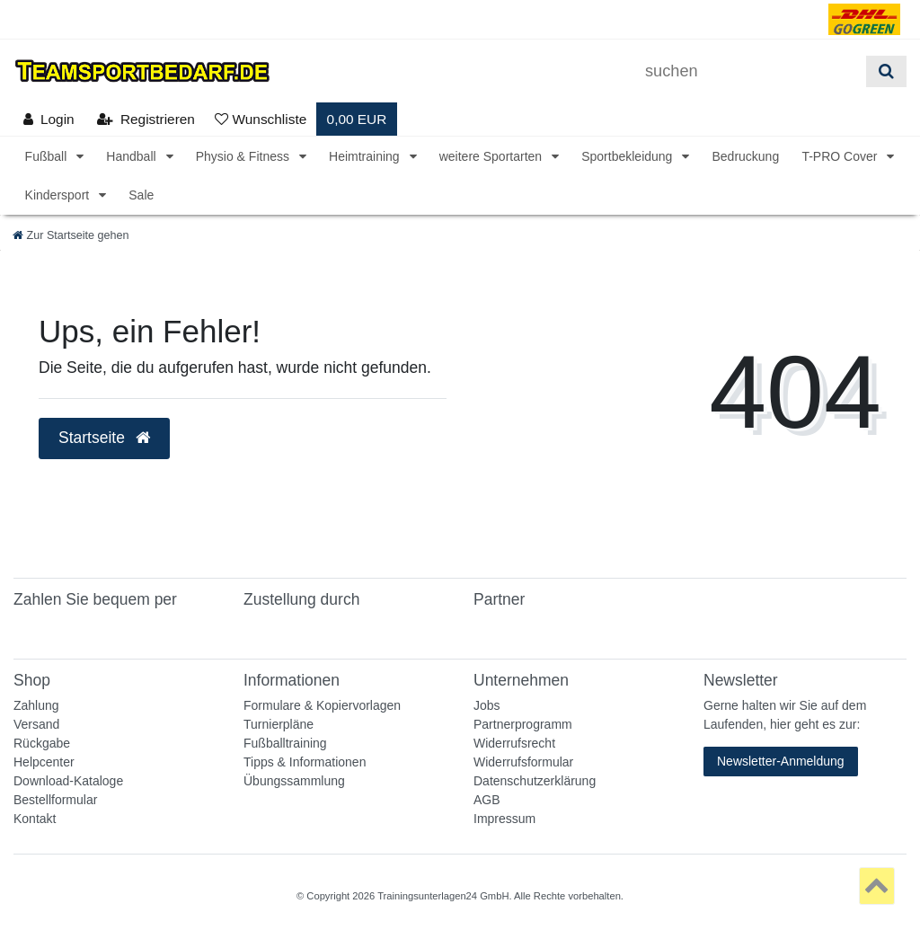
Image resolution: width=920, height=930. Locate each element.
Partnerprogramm (522, 724)
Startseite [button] (104, 438)
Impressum (504, 818)
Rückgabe (41, 743)
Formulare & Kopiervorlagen (322, 705)
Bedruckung (745, 156)
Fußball (48, 156)
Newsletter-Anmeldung (781, 761)
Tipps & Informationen (304, 762)
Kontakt (34, 818)
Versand (36, 724)
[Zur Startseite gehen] (71, 235)
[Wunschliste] (260, 119)
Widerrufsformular (523, 762)
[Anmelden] (48, 119)
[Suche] (886, 71)
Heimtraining (365, 156)
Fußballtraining (285, 743)
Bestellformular (55, 800)
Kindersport (59, 195)
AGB (486, 800)
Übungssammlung (294, 781)
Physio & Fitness (244, 156)
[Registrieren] (146, 119)
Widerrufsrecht (514, 743)
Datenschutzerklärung (534, 781)
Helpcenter (44, 762)
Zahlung (36, 705)
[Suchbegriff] (749, 71)
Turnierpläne (278, 724)
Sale (141, 195)
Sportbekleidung (628, 156)
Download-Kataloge (68, 781)
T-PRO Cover (840, 156)
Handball (132, 156)
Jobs (486, 705)
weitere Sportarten (492, 156)
